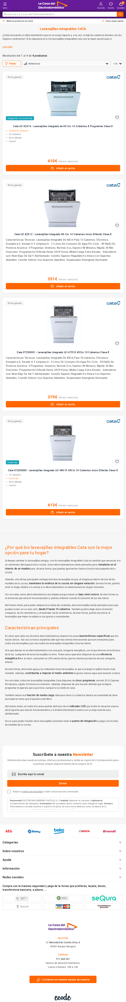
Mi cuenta (101, 5)
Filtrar (10, 63)
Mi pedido (121, 5)
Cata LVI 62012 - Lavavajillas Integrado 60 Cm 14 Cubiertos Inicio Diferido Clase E (63, 234)
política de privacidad (32, 791)
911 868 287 (63, 958)
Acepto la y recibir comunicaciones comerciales (45, 791)
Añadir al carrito (63, 168)
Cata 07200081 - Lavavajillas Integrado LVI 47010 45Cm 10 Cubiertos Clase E (63, 352)
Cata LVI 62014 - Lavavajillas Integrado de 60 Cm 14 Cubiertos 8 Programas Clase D (63, 126)
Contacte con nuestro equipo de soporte (63, 979)
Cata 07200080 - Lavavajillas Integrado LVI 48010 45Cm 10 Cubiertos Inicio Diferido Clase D (63, 470)
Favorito (111, 6)
